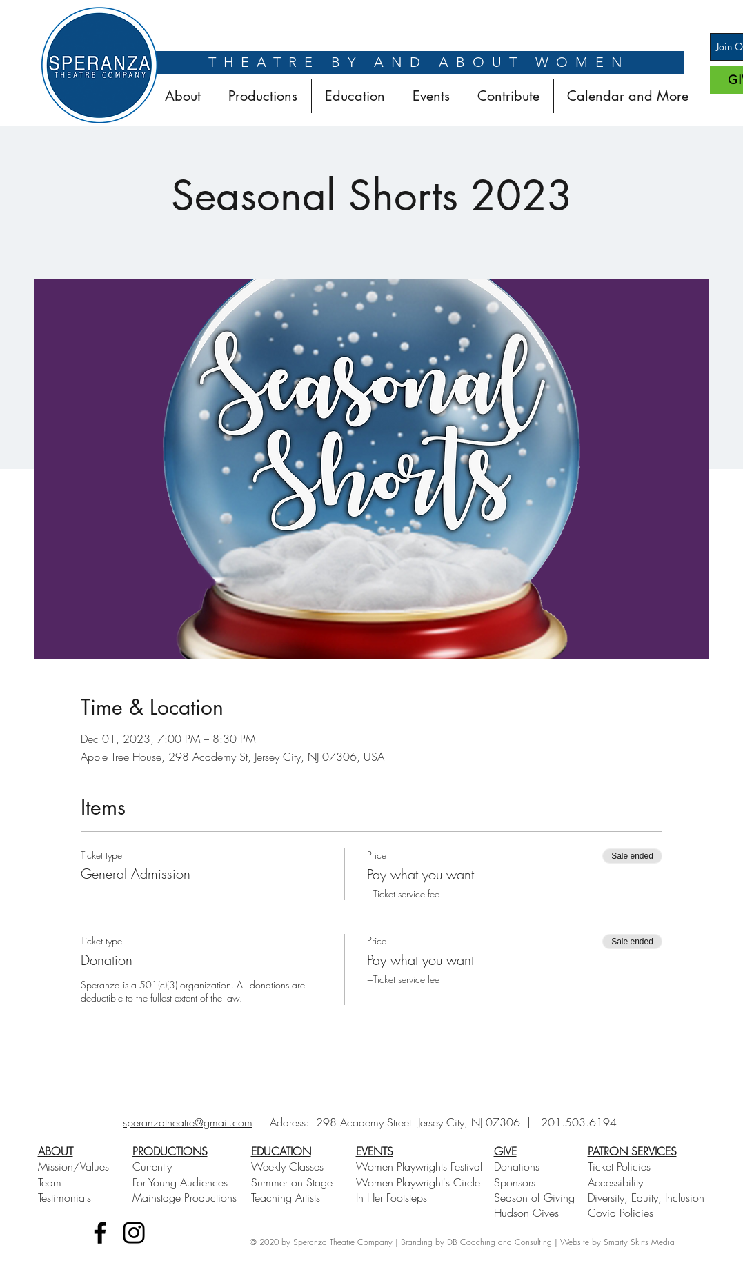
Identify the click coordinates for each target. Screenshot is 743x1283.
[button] (263, 96)
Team (49, 1182)
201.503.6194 (579, 1122)
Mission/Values (73, 1166)
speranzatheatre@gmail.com (187, 1122)
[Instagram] (133, 1232)
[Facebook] (100, 1232)
